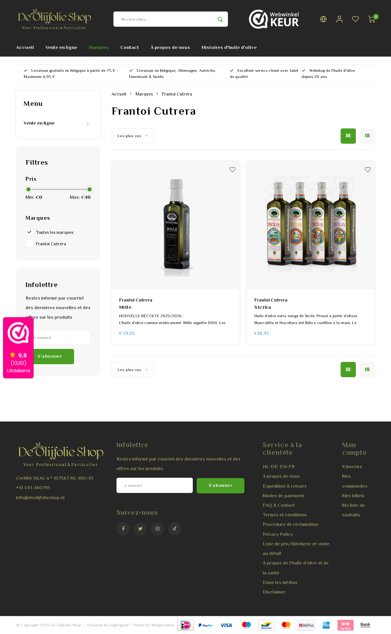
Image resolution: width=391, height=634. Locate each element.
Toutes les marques (54, 232)
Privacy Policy (278, 534)
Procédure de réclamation (290, 524)
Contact (129, 47)
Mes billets (353, 495)
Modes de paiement (283, 495)
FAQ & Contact (279, 505)
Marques (99, 47)
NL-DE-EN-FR (279, 466)
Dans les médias (280, 582)
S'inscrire (352, 466)
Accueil (25, 47)
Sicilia (262, 307)
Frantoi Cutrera (51, 243)
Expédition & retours (285, 486)
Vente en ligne (61, 47)
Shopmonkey (162, 625)
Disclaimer (274, 592)
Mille (125, 307)
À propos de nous (170, 47)
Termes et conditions (285, 514)
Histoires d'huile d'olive (229, 47)
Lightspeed (119, 625)
